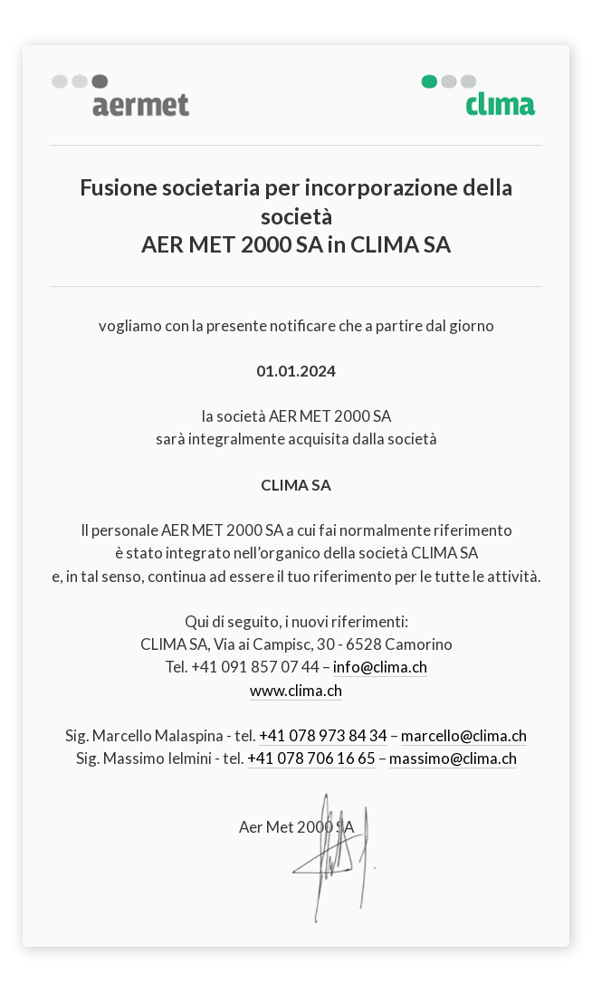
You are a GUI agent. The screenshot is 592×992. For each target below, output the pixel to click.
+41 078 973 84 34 (323, 735)
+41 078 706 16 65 (311, 758)
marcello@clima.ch (464, 735)
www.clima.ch (296, 690)
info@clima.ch (380, 666)
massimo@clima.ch (453, 758)
